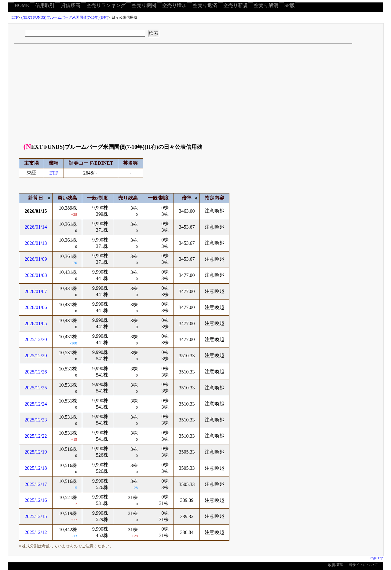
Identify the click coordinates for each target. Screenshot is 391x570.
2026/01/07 (36, 291)
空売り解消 (266, 5)
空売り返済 (205, 5)
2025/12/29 (36, 355)
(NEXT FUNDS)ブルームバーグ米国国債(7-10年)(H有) (64, 17)
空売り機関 (144, 5)
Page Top (376, 558)
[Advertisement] (196, 95)
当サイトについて (363, 565)
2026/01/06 (36, 307)
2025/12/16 (36, 500)
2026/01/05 (36, 323)
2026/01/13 (36, 243)
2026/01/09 (36, 259)
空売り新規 (235, 5)
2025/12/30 (36, 339)
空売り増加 (174, 5)
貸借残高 (70, 5)
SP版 (289, 5)
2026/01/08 (36, 275)
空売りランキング (106, 5)
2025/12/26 (36, 371)
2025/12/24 (36, 403)
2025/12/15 (36, 516)
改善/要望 (336, 565)
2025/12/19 (36, 451)
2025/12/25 (36, 387)
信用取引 (45, 5)
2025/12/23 (36, 419)
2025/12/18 (36, 468)
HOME (22, 5)
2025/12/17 (36, 484)
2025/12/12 (36, 532)
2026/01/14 (36, 227)
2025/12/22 (36, 436)
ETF (15, 17)
